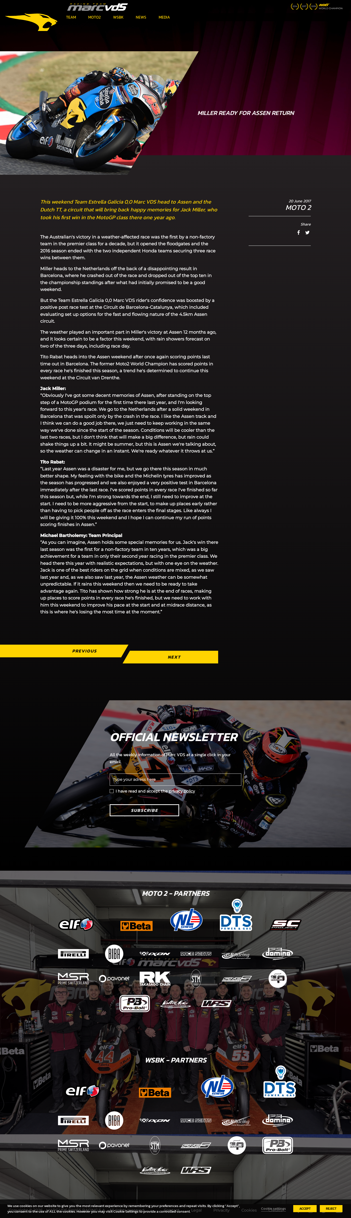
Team (71, 17)
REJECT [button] (331, 1208)
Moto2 (94, 17)
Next (174, 657)
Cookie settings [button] (273, 1208)
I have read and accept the (155, 791)
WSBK (118, 17)
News (141, 17)
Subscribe (144, 810)
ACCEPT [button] (305, 1208)
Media (164, 17)
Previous (84, 651)
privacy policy (182, 791)
